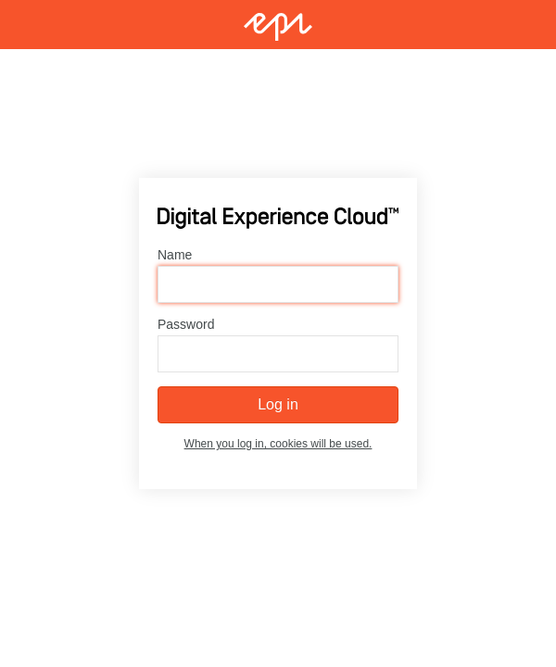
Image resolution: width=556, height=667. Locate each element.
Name (175, 254)
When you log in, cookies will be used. (278, 443)
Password (186, 324)
